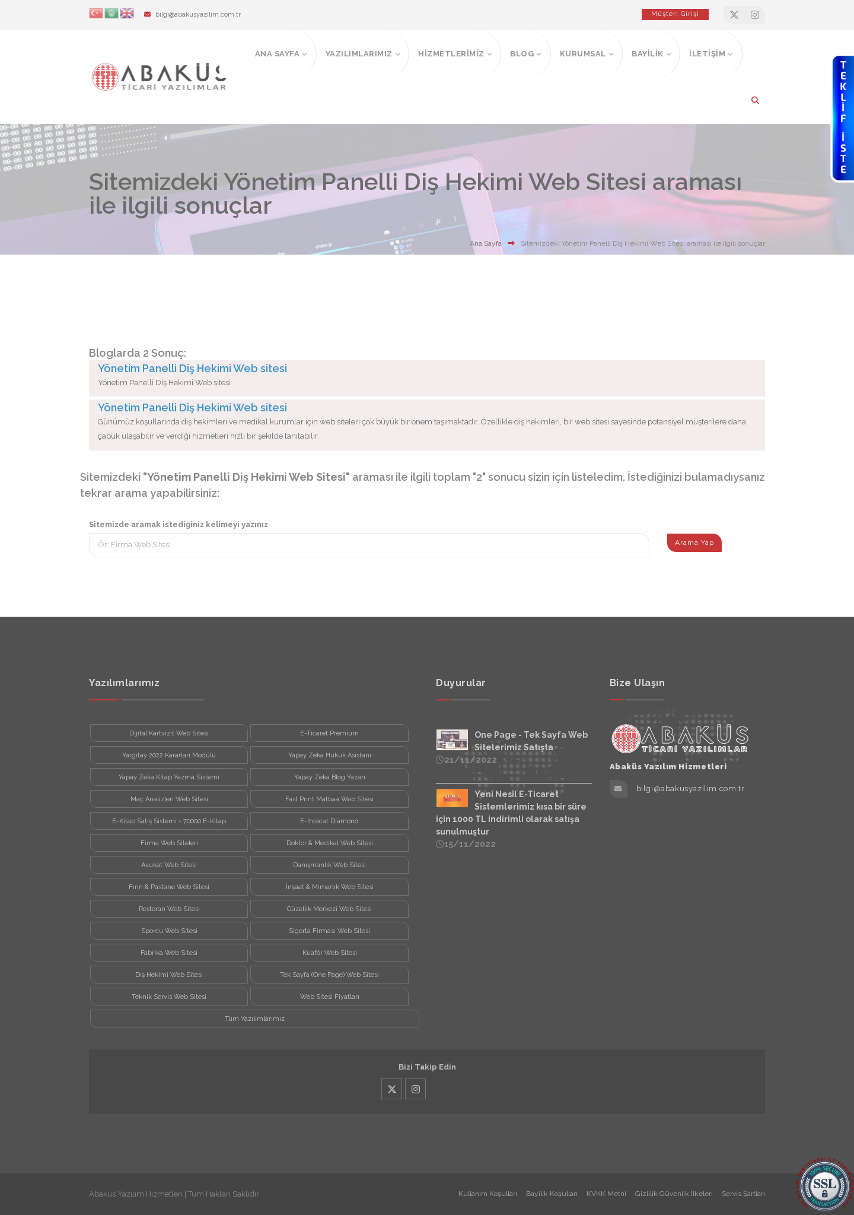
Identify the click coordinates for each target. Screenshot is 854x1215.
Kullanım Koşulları (487, 1193)
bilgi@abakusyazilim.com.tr (198, 14)
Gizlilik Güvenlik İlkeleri (674, 1193)
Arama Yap (694, 542)
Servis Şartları (743, 1193)
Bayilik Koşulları (552, 1193)
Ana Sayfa (486, 243)
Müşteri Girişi (675, 14)
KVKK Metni (606, 1193)
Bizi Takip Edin (427, 1066)
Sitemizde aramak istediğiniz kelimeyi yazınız (178, 524)
